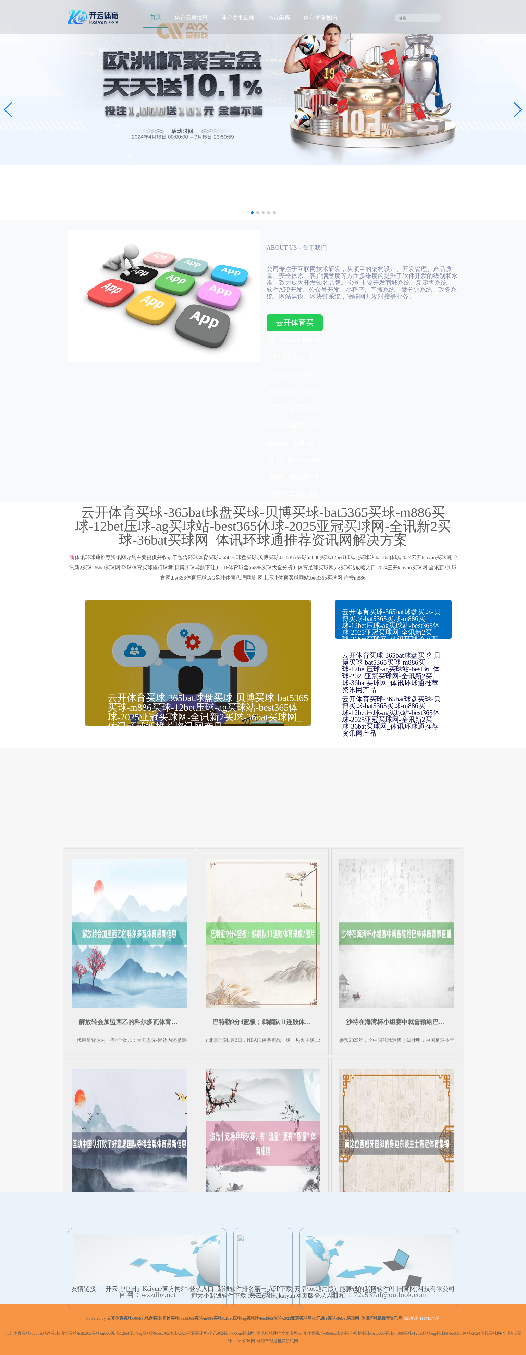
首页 (155, 17)
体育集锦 (279, 17)
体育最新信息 (191, 17)
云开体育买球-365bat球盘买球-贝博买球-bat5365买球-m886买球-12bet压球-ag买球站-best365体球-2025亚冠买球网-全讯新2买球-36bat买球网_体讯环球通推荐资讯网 (295, 324)
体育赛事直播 (237, 17)
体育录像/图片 (321, 17)
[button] (518, 109)
